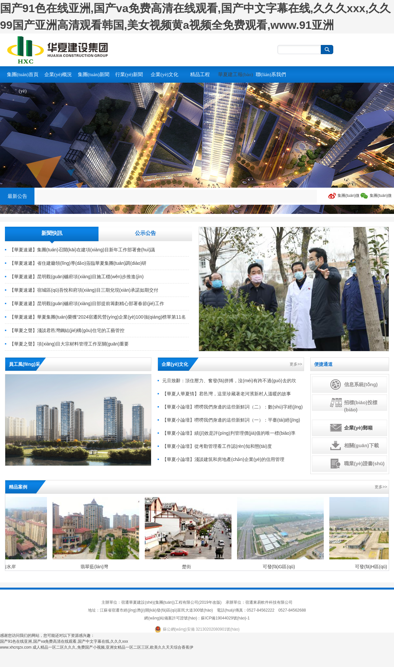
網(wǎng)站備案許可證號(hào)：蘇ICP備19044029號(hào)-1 (197, 618)
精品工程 (200, 74)
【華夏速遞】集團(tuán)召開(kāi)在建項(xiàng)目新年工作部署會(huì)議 (82, 249)
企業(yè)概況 (58, 74)
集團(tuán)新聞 (93, 74)
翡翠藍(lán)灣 (95, 566)
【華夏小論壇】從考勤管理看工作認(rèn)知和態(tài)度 (217, 446)
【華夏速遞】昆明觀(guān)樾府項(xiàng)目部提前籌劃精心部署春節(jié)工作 (87, 303)
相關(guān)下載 (361, 445)
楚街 (187, 566)
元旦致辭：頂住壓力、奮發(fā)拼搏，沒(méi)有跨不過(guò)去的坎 (229, 380)
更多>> (296, 364)
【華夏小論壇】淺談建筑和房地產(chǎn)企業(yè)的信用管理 (223, 459)
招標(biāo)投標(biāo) (360, 406)
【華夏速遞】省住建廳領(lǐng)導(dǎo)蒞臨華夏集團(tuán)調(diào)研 (78, 263)
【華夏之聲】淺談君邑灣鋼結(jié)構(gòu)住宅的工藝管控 (67, 330)
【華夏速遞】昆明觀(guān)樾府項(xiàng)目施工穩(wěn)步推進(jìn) (76, 276)
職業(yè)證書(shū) (364, 463)
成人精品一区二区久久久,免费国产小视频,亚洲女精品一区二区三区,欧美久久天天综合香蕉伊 (113, 647)
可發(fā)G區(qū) (279, 566)
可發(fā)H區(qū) (372, 566)
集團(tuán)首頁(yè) (22, 83)
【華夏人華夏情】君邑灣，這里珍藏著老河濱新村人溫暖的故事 (226, 393)
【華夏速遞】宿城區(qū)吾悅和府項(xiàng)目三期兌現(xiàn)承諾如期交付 (84, 290)
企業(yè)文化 (164, 74)
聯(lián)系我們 (271, 74)
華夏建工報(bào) (235, 74)
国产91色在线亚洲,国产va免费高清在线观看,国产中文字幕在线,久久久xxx (64, 641)
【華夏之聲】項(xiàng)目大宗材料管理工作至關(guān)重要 (69, 343)
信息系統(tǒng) (361, 384)
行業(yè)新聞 (129, 74)
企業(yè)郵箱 (358, 427)
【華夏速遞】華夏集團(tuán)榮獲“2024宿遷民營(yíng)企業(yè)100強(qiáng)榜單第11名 (98, 317)
